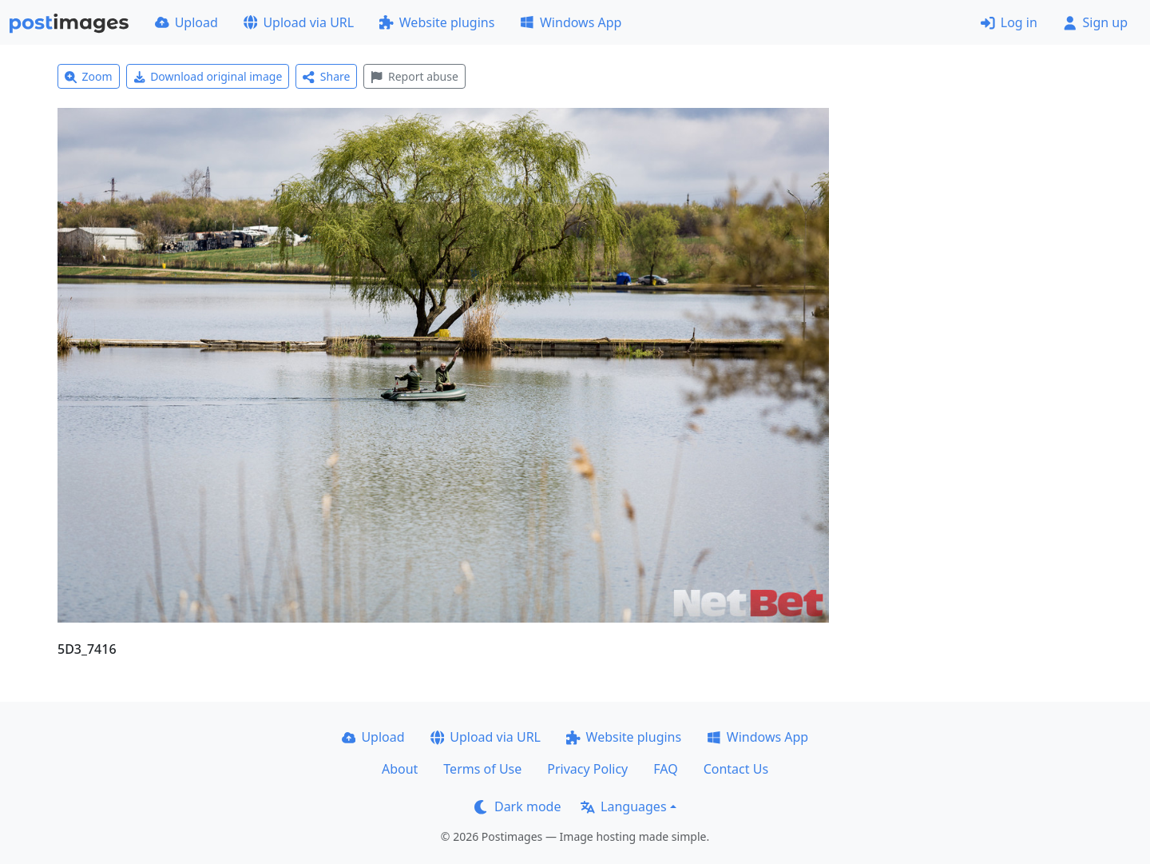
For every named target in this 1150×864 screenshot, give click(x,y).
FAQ (665, 769)
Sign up (1095, 22)
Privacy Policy (587, 769)
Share (326, 76)
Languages (623, 806)
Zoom (89, 76)
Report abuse (414, 76)
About (400, 769)
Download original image (208, 76)
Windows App (570, 22)
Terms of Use (482, 769)
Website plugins (436, 22)
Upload (186, 22)
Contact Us (736, 769)
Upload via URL (299, 22)
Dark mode (517, 806)
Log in (1009, 22)
